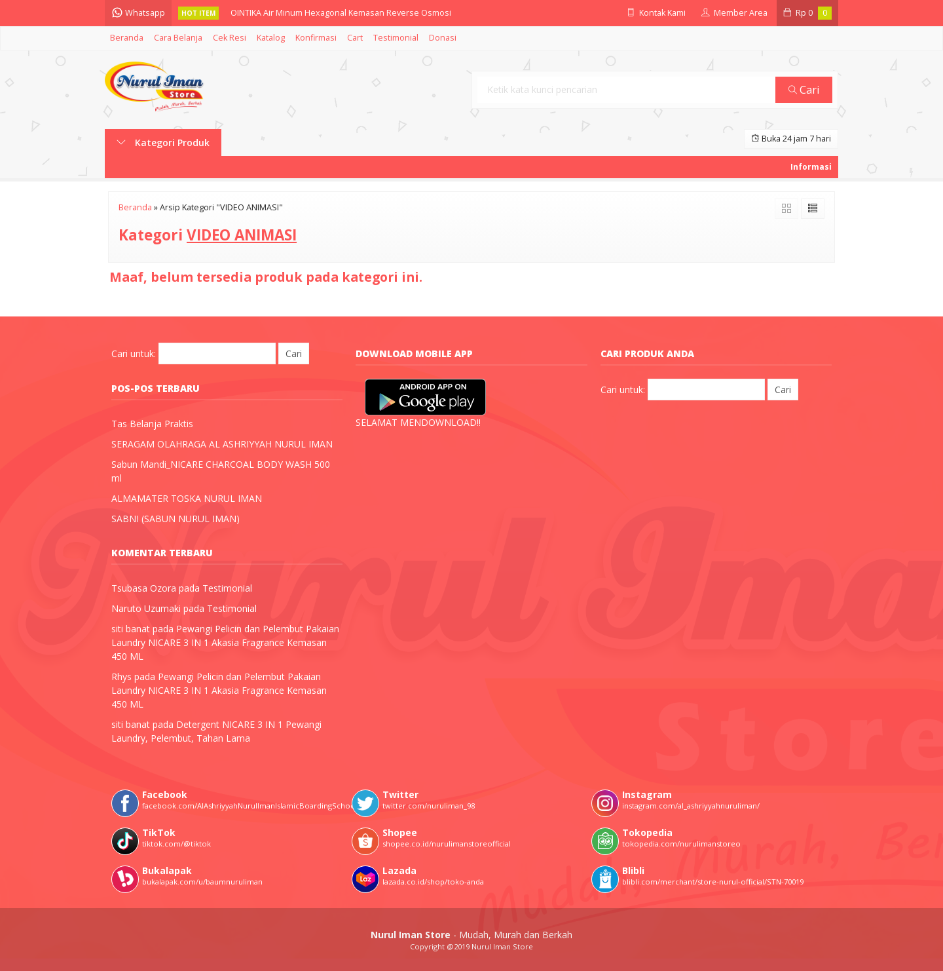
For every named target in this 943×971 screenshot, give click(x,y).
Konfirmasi (316, 37)
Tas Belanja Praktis (152, 423)
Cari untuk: (133, 353)
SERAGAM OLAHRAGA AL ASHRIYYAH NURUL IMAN (222, 444)
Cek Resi (229, 37)
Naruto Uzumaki (146, 608)
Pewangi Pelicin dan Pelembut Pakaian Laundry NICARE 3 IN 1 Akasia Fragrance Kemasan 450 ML (225, 642)
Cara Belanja (178, 37)
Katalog (271, 37)
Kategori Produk (163, 142)
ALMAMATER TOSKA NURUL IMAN (186, 498)
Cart (355, 37)
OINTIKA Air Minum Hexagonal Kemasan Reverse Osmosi (341, 12)
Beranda (126, 37)
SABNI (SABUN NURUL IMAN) (175, 518)
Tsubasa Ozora (143, 588)
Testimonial (395, 37)
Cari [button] (804, 89)
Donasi (442, 37)
